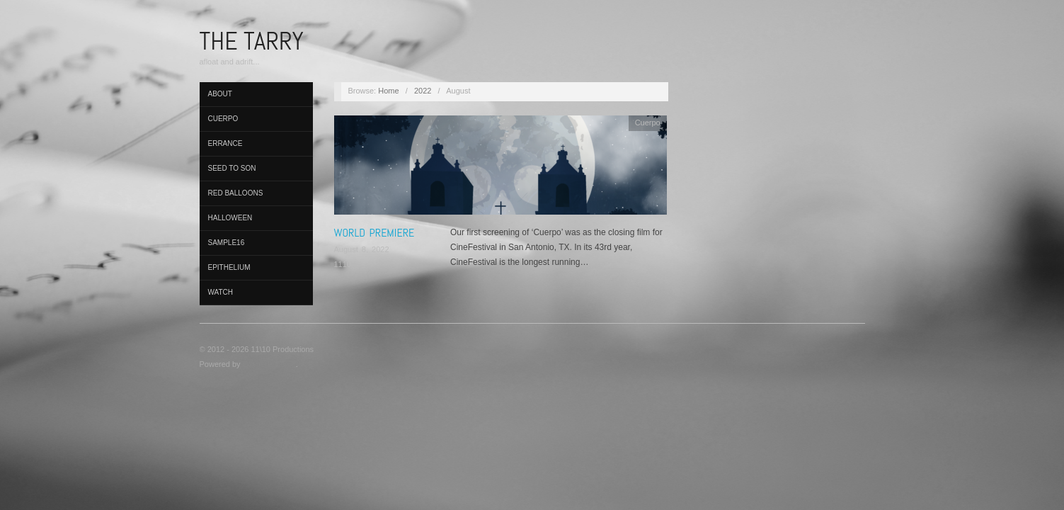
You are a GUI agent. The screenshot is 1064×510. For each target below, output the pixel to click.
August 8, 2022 (361, 249)
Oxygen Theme (269, 364)
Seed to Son (232, 168)
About (220, 94)
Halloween (230, 218)
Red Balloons (235, 193)
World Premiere (374, 232)
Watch (221, 292)
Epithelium (229, 267)
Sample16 (226, 242)
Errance (225, 143)
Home (388, 90)
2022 (422, 90)
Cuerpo (223, 119)
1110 (342, 264)
